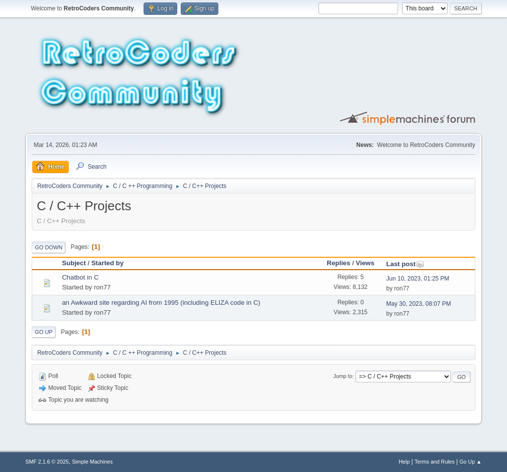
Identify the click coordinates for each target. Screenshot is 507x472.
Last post (405, 264)
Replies (338, 263)
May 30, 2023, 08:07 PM (418, 303)
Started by (107, 263)
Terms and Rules (434, 462)
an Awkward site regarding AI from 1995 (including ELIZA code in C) (161, 302)
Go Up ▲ (470, 462)
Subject (74, 263)
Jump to (342, 376)
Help (404, 462)
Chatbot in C (80, 277)
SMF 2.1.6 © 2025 (47, 462)
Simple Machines (92, 462)
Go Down (48, 247)
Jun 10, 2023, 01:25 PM (417, 278)
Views (365, 263)
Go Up (43, 332)
